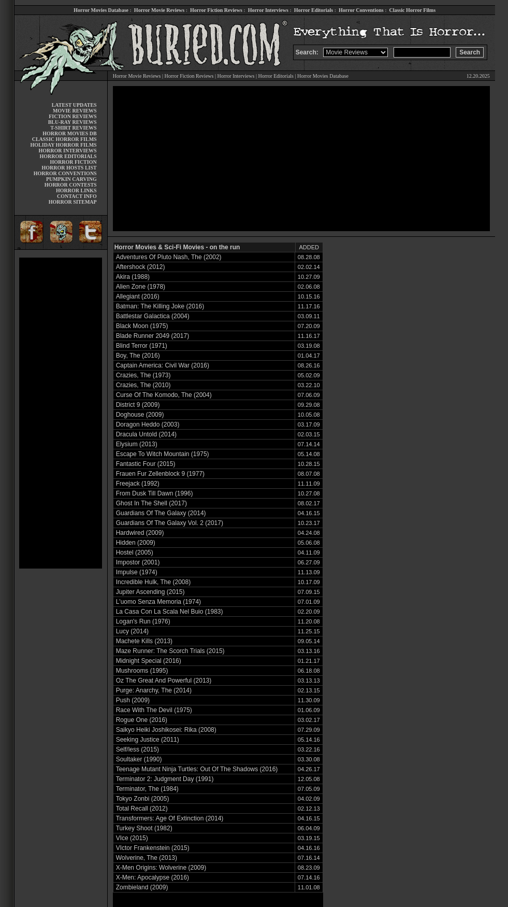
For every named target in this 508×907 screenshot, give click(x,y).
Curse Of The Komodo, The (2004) (164, 395)
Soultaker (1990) (139, 759)
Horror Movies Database (101, 10)
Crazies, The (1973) (143, 375)
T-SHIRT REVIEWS (73, 128)
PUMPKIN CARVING (71, 179)
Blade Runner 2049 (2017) (152, 335)
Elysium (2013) (136, 444)
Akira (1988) (133, 276)
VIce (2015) (132, 838)
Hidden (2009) (135, 542)
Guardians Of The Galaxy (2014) (161, 513)
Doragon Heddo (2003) (148, 424)
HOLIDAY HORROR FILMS (64, 145)
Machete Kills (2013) (144, 641)
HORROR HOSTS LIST (69, 168)
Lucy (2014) (132, 631)
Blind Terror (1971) (141, 345)
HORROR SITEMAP (73, 202)
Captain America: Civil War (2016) (162, 365)
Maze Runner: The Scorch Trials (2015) (170, 651)
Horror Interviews (268, 10)
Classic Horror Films (412, 10)
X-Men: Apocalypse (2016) (152, 877)
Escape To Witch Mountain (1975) (162, 454)
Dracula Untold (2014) (146, 434)
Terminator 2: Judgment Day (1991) (165, 779)
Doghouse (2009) (140, 414)
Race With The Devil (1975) (154, 710)
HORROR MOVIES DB (69, 133)
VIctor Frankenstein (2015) (153, 848)
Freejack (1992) (137, 483)
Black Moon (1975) (142, 326)
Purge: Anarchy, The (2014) (154, 690)
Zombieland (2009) (142, 887)
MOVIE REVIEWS (75, 111)
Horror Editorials (313, 10)
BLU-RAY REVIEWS (72, 122)
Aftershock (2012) (140, 267)
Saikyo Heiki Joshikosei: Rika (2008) (166, 729)
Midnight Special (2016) (148, 660)
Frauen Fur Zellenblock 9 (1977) (160, 473)
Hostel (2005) (134, 552)
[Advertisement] (60, 413)
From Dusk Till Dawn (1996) (154, 493)
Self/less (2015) (137, 749)
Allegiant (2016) (137, 296)
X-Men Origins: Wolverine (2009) (161, 867)
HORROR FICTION (73, 162)
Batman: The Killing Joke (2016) (160, 306)
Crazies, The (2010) (143, 385)
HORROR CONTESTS (71, 185)
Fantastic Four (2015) (146, 463)
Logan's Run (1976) (143, 621)
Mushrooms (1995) (142, 670)
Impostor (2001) (138, 562)
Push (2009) (133, 700)
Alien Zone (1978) (140, 286)
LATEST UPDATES (74, 105)
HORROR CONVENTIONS (65, 173)
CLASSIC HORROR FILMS (64, 139)
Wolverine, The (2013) (146, 857)
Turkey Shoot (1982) (144, 828)
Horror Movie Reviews (159, 10)
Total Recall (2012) (142, 808)
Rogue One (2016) (141, 720)
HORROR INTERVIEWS (68, 150)
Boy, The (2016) (138, 355)
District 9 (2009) (138, 404)
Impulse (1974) (136, 572)
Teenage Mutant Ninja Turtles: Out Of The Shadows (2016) (197, 769)
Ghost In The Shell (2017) (151, 503)
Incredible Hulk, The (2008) (153, 582)
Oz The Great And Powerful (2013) (164, 680)
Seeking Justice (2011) (147, 739)
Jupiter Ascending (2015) (150, 592)
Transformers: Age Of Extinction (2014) (170, 818)
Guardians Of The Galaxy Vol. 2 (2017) (169, 523)
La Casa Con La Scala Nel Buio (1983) (169, 611)
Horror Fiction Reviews (216, 10)
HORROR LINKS (76, 190)
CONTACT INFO (77, 196)
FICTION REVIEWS (73, 116)
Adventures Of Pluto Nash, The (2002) (169, 257)
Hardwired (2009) (140, 532)
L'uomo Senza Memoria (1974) (158, 601)
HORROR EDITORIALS (68, 156)
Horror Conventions (361, 10)
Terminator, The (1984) (147, 788)
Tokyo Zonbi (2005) (142, 798)
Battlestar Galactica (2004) (153, 316)
